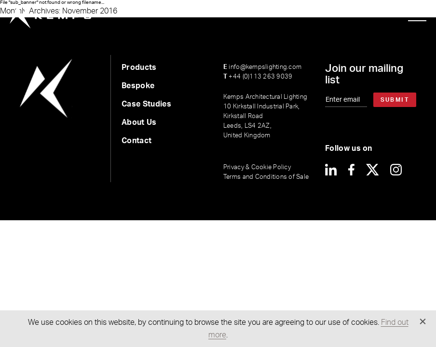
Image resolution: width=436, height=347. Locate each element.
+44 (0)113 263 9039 (257, 77)
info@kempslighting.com (262, 67)
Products (139, 67)
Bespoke (138, 86)
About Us (139, 122)
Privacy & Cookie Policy (257, 167)
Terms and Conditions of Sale (266, 177)
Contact (136, 141)
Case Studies (146, 104)
